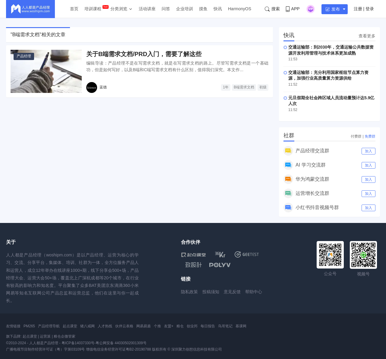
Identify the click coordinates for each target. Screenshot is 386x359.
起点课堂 (70, 326)
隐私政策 (189, 291)
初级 (263, 87)
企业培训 (184, 8)
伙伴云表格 (124, 326)
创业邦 (192, 326)
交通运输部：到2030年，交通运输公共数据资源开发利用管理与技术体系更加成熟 (331, 50)
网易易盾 (143, 326)
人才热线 (105, 326)
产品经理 (24, 56)
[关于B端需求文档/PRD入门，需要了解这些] (46, 71)
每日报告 (208, 326)
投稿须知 (210, 291)
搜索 (272, 8)
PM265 (29, 326)
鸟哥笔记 (225, 326)
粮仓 (180, 326)
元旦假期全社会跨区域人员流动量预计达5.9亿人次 (331, 100)
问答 (166, 8)
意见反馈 (232, 291)
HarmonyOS (239, 8)
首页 (74, 8)
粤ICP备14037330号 (78, 343)
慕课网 (241, 326)
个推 (157, 326)
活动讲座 (147, 8)
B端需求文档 (244, 87)
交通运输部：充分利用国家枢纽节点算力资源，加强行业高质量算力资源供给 (328, 75)
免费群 (370, 136)
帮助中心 (253, 291)
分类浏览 (118, 8)
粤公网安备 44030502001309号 (121, 343)
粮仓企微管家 (64, 336)
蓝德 (103, 87)
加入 (368, 151)
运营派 (45, 336)
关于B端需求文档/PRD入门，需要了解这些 (143, 54)
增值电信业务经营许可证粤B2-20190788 (118, 349)
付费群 (356, 136)
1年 (226, 87)
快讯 (218, 8)
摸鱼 (203, 8)
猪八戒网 (87, 326)
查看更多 (367, 35)
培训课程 (92, 8)
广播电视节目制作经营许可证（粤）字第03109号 (45, 349)
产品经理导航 (49, 326)
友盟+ (168, 326)
